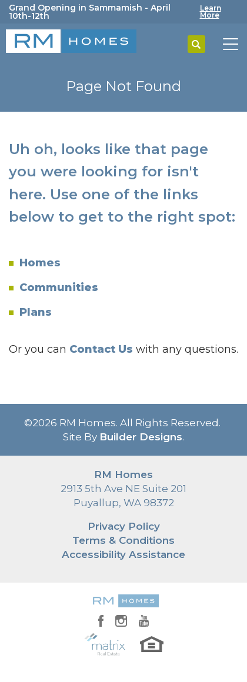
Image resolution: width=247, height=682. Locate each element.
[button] (196, 44)
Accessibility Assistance (123, 554)
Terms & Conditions (123, 540)
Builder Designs (140, 437)
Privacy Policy (124, 526)
